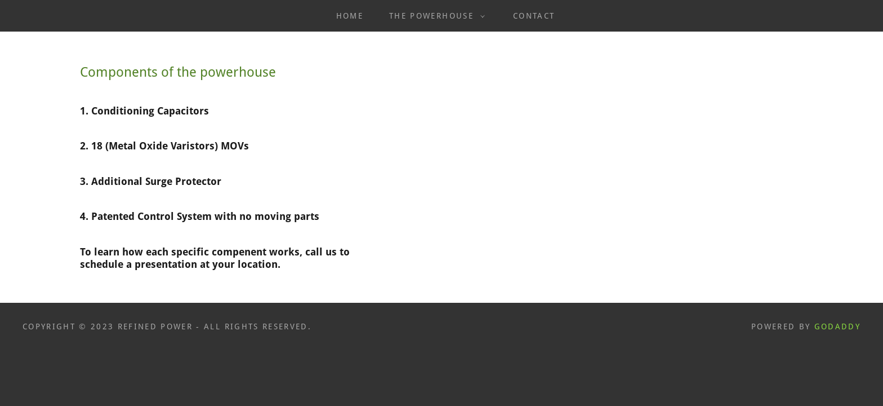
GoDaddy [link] (837, 326)
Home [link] (349, 15)
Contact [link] (534, 15)
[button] (434, 16)
